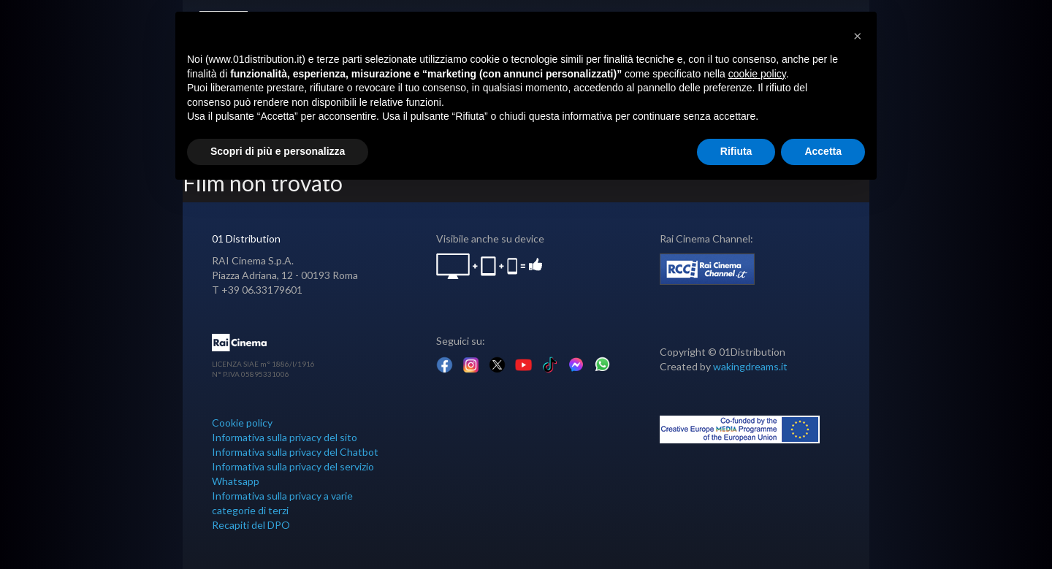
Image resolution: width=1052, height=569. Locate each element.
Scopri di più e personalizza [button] (277, 151)
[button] (857, 35)
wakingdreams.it (750, 366)
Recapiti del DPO (251, 525)
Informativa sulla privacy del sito (284, 437)
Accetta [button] (823, 151)
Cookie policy (242, 422)
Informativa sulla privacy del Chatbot (295, 452)
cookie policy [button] (757, 74)
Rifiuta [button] (736, 151)
